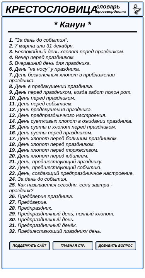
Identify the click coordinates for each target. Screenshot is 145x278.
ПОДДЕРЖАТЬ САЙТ (29, 245)
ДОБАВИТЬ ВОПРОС (116, 245)
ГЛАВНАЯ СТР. (73, 245)
